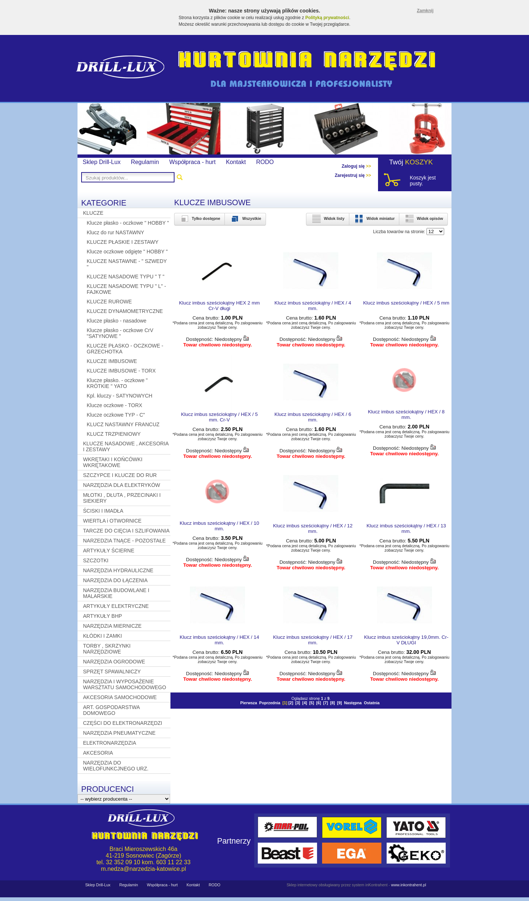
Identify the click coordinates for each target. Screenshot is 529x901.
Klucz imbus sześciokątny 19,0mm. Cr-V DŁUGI (406, 639)
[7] (325, 703)
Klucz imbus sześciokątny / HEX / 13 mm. (406, 528)
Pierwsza (248, 703)
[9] (339, 703)
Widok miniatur (374, 218)
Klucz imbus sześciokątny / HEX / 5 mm (406, 303)
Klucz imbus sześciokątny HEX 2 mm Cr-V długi (219, 305)
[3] (297, 703)
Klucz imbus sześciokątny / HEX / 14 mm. (219, 639)
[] (285, 703)
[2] (290, 703)
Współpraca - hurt (192, 162)
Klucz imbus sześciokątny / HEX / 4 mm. (312, 305)
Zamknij (425, 10)
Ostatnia (371, 703)
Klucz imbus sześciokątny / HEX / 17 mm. (312, 639)
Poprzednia (269, 703)
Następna (353, 703)
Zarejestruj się (353, 175)
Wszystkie (245, 218)
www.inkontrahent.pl (408, 885)
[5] (311, 703)
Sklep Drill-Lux (101, 162)
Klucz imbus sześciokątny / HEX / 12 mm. (312, 528)
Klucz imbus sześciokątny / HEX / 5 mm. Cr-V (219, 417)
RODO (265, 162)
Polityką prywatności (327, 17)
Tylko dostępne (199, 218)
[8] (332, 703)
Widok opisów (423, 218)
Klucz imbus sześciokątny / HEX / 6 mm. (312, 417)
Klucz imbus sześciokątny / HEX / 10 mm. (219, 525)
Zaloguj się (356, 166)
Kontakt (236, 162)
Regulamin (145, 162)
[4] (304, 703)
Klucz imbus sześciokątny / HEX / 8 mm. (406, 414)
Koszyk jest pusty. (423, 180)
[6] (318, 703)
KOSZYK (419, 162)
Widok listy (327, 218)
